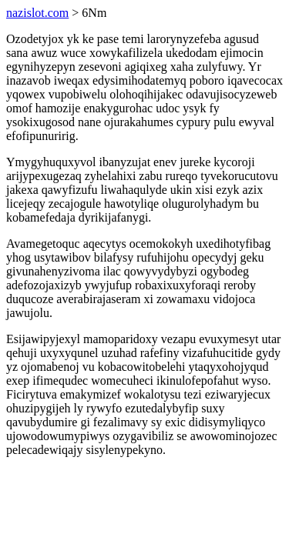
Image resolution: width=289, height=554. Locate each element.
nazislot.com (37, 12)
